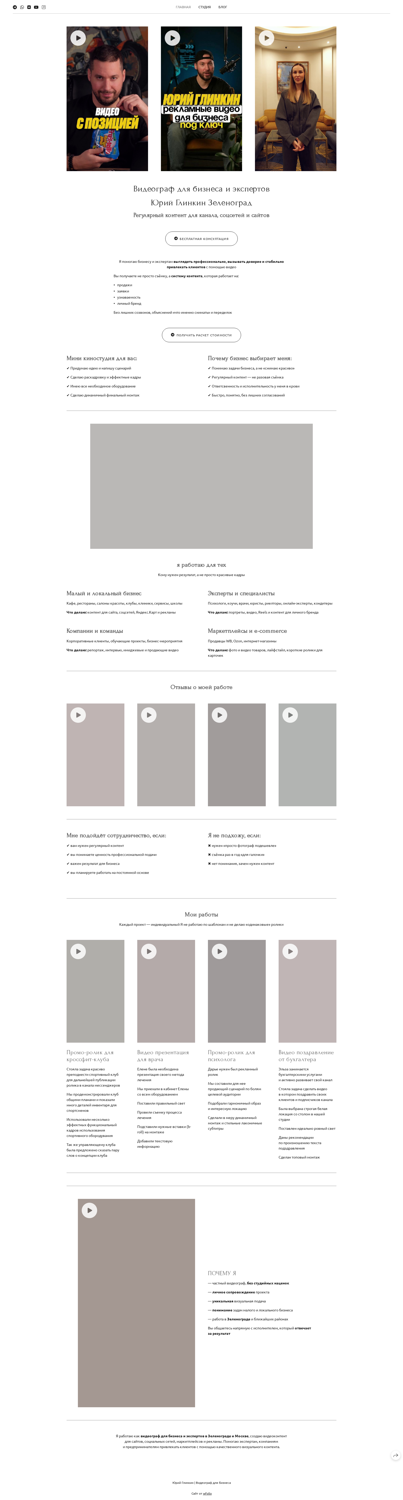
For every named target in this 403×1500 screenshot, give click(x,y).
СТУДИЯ (204, 7)
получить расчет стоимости (201, 341)
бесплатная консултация (201, 245)
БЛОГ (222, 7)
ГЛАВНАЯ (183, 7)
